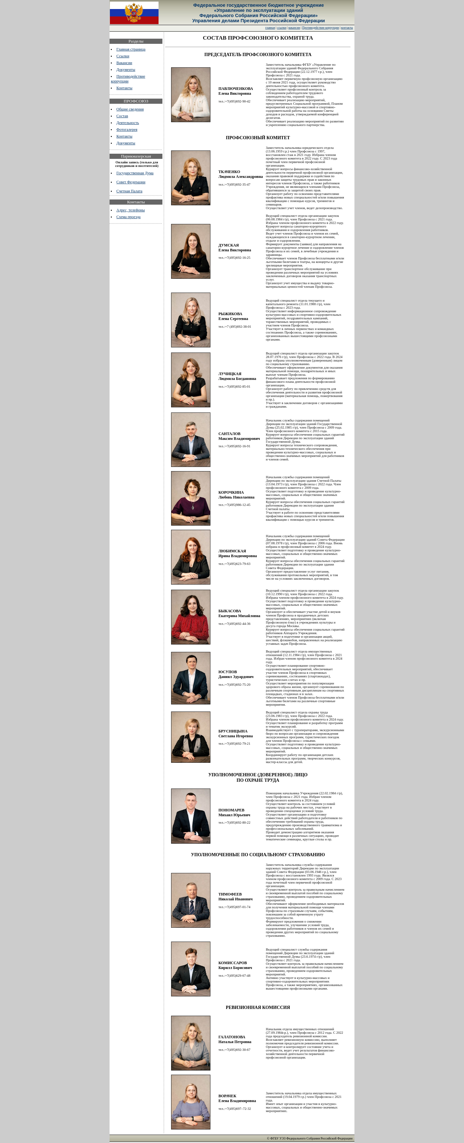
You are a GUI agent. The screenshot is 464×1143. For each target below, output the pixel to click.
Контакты (124, 88)
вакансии (294, 27)
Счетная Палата (129, 191)
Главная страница (130, 49)
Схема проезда (128, 217)
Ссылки (122, 56)
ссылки (281, 27)
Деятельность (127, 123)
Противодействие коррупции (320, 27)
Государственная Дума (134, 173)
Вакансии (124, 63)
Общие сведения (130, 109)
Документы (125, 69)
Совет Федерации (130, 182)
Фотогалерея (126, 129)
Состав (122, 116)
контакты (347, 27)
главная (270, 27)
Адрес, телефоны (130, 210)
